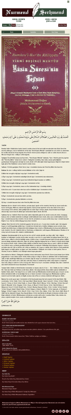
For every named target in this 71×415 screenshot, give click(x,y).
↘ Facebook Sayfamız (8, 359)
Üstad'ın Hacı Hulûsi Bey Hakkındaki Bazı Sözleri (15, 379)
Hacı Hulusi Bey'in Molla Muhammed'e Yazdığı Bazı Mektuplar (19, 392)
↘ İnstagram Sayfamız (8, 363)
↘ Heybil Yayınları (7, 357)
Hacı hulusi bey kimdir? (8, 376)
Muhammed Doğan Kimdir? (9, 389)
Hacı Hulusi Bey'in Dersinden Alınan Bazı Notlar (15, 382)
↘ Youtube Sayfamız (8, 367)
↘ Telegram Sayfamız (8, 365)
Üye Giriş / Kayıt (62, 25)
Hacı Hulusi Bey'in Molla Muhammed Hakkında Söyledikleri (18, 394)
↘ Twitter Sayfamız (7, 361)
